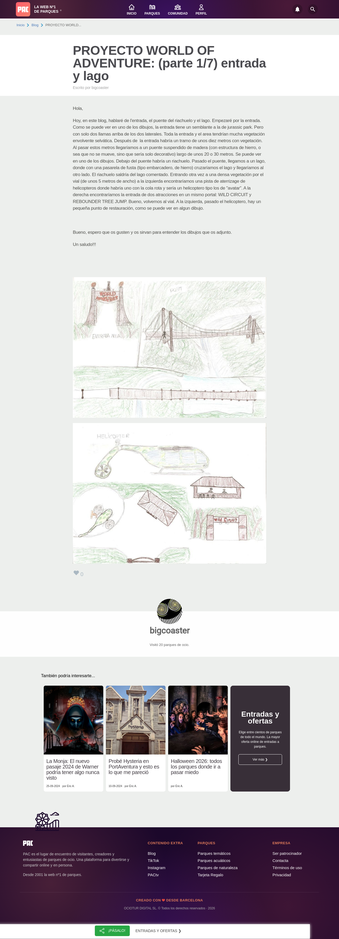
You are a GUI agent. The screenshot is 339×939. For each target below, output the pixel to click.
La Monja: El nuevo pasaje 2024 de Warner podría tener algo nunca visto (72, 769)
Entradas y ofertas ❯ (159, 931)
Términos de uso (287, 867)
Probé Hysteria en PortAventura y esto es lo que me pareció (134, 766)
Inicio (21, 25)
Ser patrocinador (287, 853)
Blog (35, 25)
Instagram (157, 867)
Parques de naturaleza (218, 867)
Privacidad (282, 875)
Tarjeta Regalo (210, 875)
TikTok (153, 860)
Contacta (280, 860)
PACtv (153, 875)
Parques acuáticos (214, 860)
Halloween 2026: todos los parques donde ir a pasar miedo (196, 766)
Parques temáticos (214, 853)
